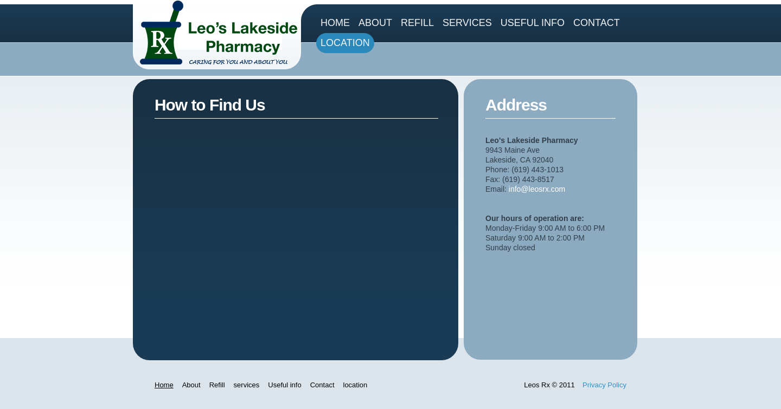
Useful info (533, 22)
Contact (596, 22)
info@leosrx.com (537, 189)
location (345, 42)
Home (335, 22)
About (375, 22)
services (467, 22)
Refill (417, 22)
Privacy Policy (604, 385)
